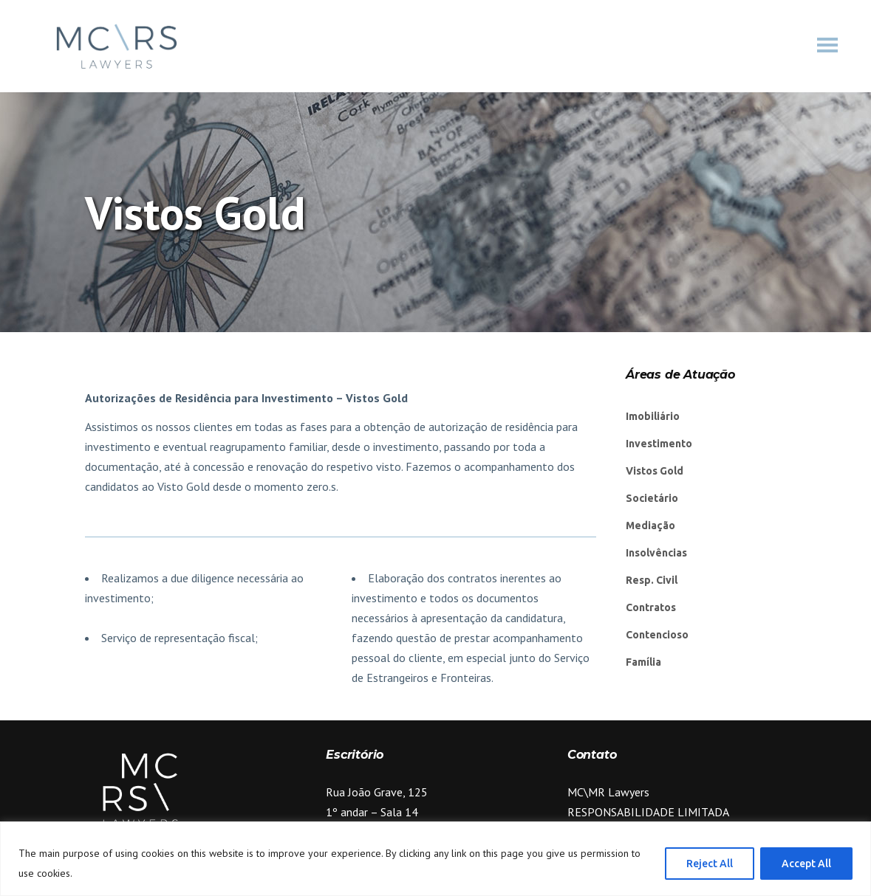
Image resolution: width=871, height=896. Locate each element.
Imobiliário (653, 416)
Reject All (709, 863)
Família (643, 662)
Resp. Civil (651, 580)
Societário (652, 498)
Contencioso (657, 635)
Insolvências (656, 553)
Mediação (650, 525)
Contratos (651, 607)
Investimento (659, 443)
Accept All (806, 863)
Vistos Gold (654, 471)
